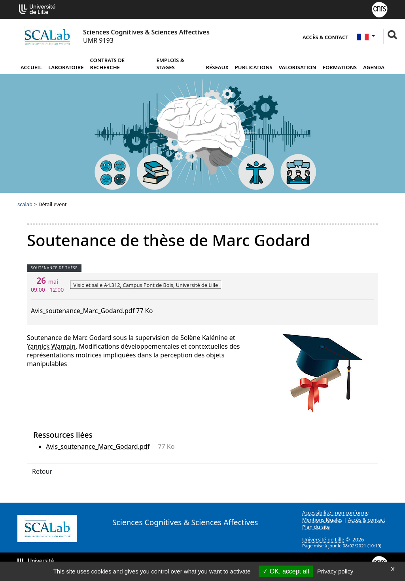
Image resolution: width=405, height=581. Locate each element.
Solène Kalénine (204, 337)
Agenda (373, 67)
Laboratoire (65, 67)
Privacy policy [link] (335, 571)
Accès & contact (325, 37)
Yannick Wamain (51, 346)
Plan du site (316, 526)
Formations (340, 67)
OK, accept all (286, 571)
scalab (24, 204)
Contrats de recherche (107, 64)
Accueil (31, 67)
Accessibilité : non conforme (335, 512)
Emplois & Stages (170, 64)
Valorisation (297, 67)
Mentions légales (322, 519)
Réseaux (217, 67)
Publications (254, 67)
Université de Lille (323, 539)
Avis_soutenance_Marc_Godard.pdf (83, 310)
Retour (42, 471)
